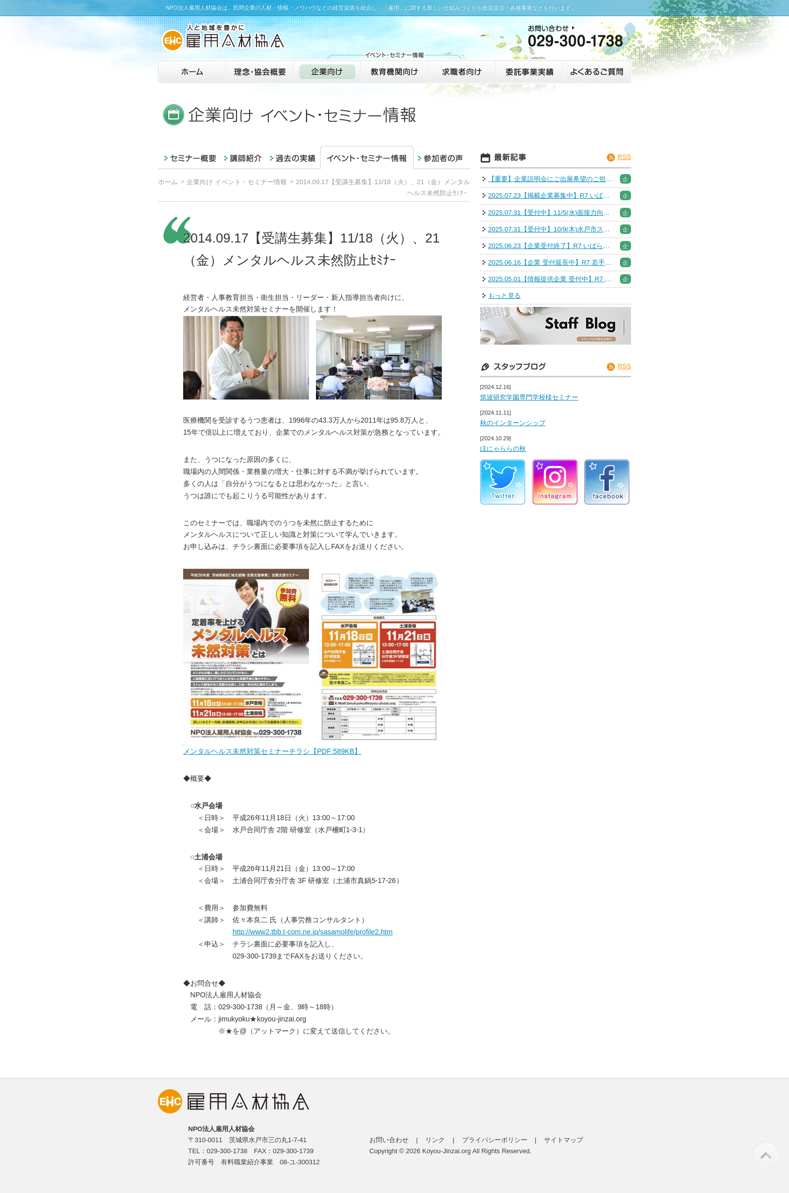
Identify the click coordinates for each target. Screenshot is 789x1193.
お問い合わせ (389, 1140)
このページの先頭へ (766, 1155)
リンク (435, 1140)
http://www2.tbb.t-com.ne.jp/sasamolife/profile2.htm (312, 932)
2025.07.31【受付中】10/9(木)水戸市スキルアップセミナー (551, 229)
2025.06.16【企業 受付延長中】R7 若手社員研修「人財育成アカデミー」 (551, 262)
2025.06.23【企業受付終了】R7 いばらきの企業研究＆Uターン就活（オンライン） (551, 246)
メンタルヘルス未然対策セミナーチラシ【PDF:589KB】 (272, 751)
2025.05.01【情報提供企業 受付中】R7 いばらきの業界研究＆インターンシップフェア (551, 279)
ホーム (168, 182)
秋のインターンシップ (512, 423)
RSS (624, 157)
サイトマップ (563, 1140)
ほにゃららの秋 (503, 448)
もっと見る (504, 295)
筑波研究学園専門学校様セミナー (529, 397)
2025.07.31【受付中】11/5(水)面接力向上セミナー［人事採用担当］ (551, 212)
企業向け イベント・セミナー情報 (237, 182)
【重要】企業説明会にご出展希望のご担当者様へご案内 (551, 179)
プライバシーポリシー (494, 1140)
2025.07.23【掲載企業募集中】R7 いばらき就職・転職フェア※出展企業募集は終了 (551, 195)
